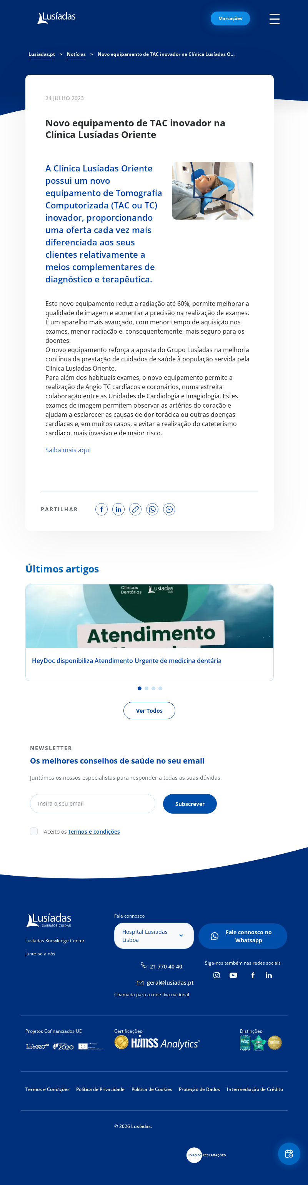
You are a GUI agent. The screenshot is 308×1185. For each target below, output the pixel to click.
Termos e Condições (47, 1089)
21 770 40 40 (166, 966)
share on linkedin (118, 509)
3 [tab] (153, 688)
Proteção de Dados (199, 1089)
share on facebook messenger (169, 509)
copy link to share (135, 509)
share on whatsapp (152, 509)
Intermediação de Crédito (255, 1089)
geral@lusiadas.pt (170, 982)
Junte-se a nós (40, 953)
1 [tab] (140, 688)
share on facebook (101, 509)
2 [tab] (146, 688)
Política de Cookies (152, 1089)
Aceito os (82, 831)
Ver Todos (149, 710)
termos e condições (94, 831)
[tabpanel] (149, 632)
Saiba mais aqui (68, 450)
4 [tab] (160, 688)
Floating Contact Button (289, 1154)
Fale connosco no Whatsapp (249, 935)
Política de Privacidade (100, 1089)
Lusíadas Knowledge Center (55, 940)
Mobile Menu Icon (276, 18)
